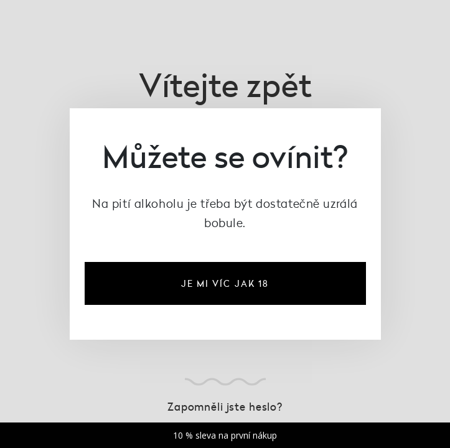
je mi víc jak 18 (225, 283)
